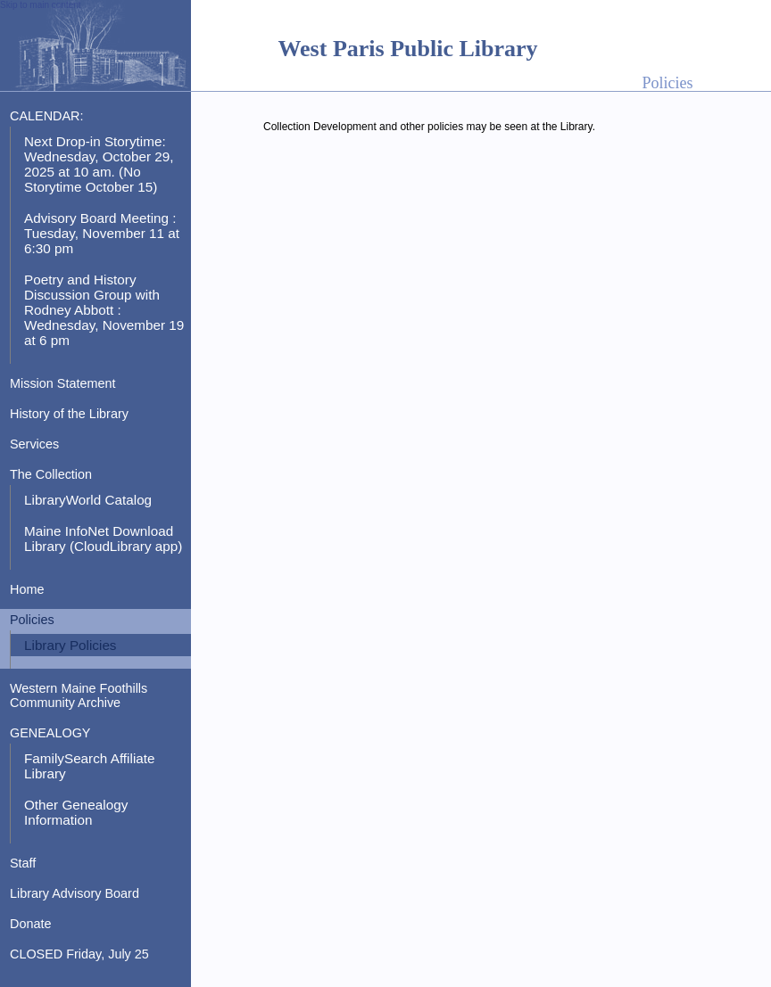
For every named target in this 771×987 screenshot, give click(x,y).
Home (27, 589)
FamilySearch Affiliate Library (89, 766)
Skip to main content (40, 5)
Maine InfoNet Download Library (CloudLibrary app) (103, 538)
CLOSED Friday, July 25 (79, 954)
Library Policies (70, 645)
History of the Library (69, 414)
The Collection (51, 474)
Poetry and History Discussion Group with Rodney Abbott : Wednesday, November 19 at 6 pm (104, 310)
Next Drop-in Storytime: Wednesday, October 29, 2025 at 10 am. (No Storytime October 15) (98, 164)
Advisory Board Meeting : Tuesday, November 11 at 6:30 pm (101, 233)
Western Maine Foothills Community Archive (78, 695)
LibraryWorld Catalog (88, 499)
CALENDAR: (46, 116)
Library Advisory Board (74, 893)
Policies (32, 620)
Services (34, 444)
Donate (30, 924)
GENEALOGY (50, 733)
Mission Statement (63, 383)
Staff (23, 863)
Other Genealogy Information (76, 812)
